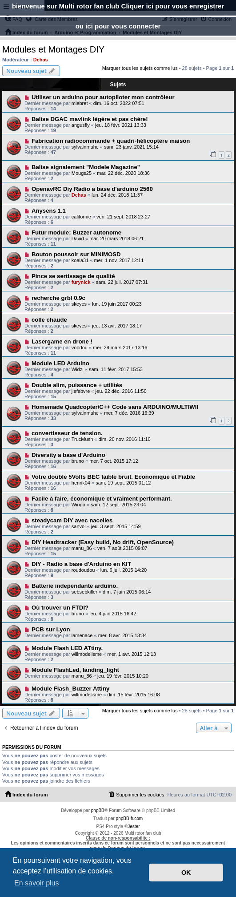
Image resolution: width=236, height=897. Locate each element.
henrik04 (81, 482)
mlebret (80, 103)
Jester (134, 826)
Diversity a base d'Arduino (68, 455)
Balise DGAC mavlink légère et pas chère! (90, 119)
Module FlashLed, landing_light (75, 670)
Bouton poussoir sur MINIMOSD (76, 254)
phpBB (97, 810)
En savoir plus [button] (36, 883)
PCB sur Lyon (51, 629)
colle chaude (49, 319)
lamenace (82, 635)
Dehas (40, 59)
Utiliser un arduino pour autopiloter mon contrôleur (103, 97)
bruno (78, 461)
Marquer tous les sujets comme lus (140, 68)
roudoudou (83, 570)
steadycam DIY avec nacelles (72, 520)
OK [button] (186, 872)
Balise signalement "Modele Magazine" (86, 167)
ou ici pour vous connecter (118, 26)
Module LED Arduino (60, 363)
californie (81, 216)
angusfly (81, 125)
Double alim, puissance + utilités (77, 385)
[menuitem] (136, 794)
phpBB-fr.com (129, 818)
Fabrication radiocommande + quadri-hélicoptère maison (111, 140)
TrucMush (82, 439)
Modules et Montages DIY (53, 49)
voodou (80, 347)
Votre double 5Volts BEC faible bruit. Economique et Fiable (113, 476)
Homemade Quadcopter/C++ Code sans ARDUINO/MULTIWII (115, 407)
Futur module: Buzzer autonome (76, 232)
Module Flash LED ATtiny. (67, 648)
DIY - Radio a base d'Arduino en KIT (81, 564)
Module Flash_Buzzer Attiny (70, 688)
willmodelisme (87, 654)
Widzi (78, 369)
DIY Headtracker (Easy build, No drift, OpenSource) (103, 542)
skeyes (79, 304)
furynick (81, 282)
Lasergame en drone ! (62, 341)
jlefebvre (81, 391)
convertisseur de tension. (67, 433)
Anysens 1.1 (49, 210)
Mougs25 (82, 173)
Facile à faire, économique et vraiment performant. (102, 498)
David (78, 238)
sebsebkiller (84, 591)
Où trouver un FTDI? (60, 607)
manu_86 (82, 548)
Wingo (78, 504)
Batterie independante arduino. (75, 585)
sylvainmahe (85, 147)
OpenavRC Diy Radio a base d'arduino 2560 (92, 189)
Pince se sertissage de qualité (73, 276)
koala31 (80, 260)
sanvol (79, 526)
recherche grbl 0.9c (58, 298)
